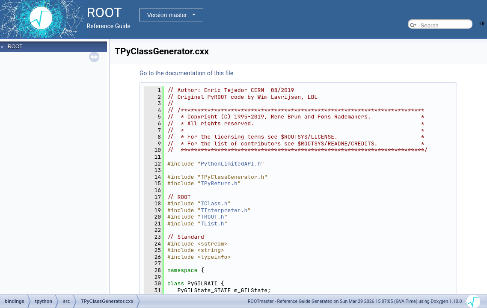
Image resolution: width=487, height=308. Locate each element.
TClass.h (214, 203)
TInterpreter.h (224, 210)
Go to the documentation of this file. (187, 73)
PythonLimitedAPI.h (231, 163)
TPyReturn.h (219, 183)
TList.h (212, 223)
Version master (167, 15)
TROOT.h (212, 216)
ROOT (15, 47)
